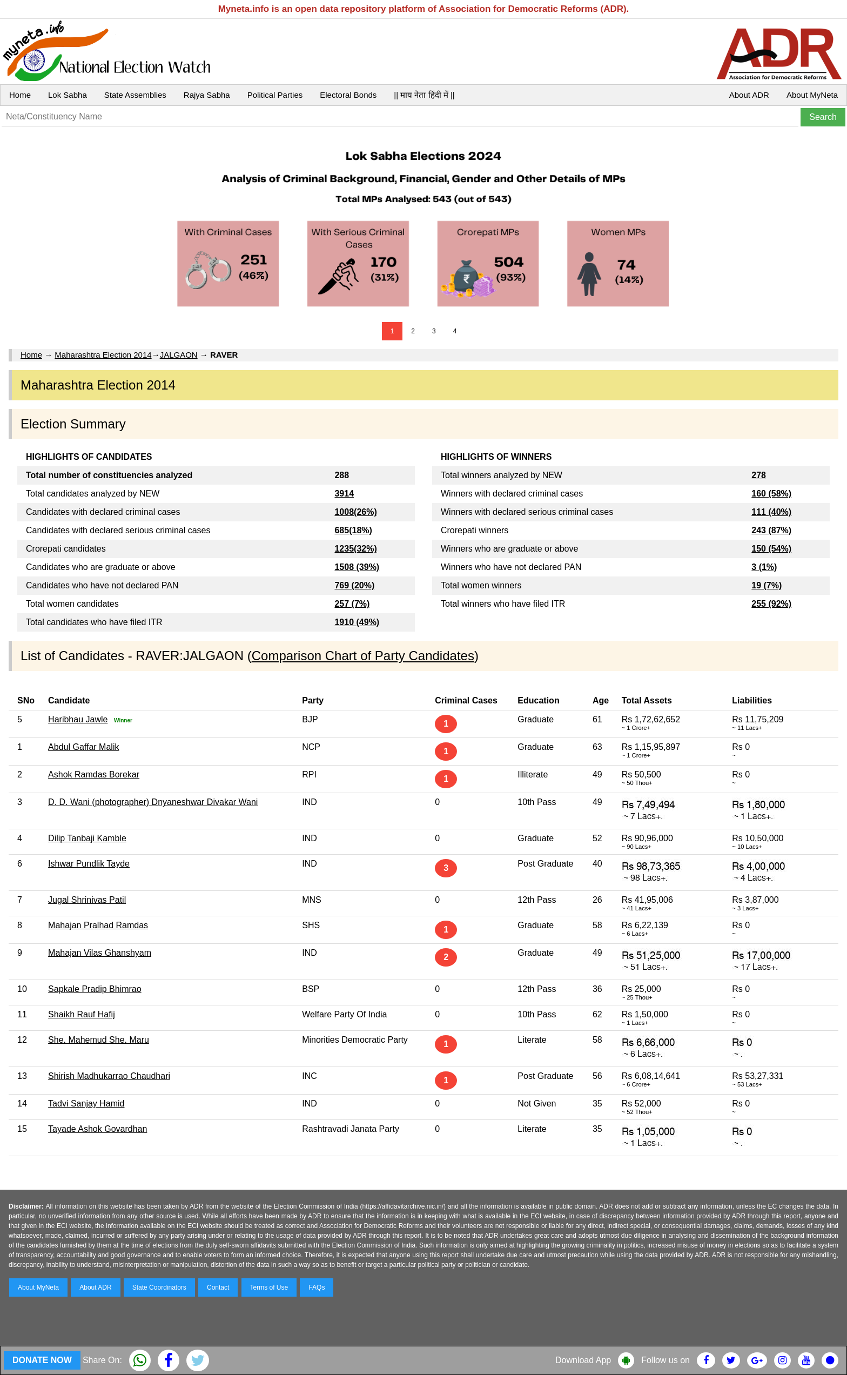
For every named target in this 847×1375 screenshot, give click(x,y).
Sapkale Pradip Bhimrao (95, 989)
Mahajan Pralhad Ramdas (98, 925)
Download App (583, 1360)
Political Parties (275, 94)
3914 (344, 493)
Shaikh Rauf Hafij (81, 1014)
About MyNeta (812, 94)
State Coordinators (159, 1287)
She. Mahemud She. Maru (98, 1039)
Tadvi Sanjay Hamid (86, 1103)
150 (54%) (771, 548)
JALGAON (179, 354)
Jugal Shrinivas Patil (87, 899)
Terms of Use (269, 1287)
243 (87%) (771, 530)
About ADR (749, 94)
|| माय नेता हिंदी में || (424, 94)
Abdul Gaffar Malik (83, 747)
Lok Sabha (67, 94)
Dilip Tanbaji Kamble (87, 838)
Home (20, 94)
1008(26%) (355, 512)
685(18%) (353, 530)
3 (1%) (764, 567)
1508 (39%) (356, 567)
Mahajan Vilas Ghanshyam (99, 952)
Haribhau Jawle (77, 719)
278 (758, 475)
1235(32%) (355, 548)
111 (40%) (771, 512)
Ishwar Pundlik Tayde (89, 863)
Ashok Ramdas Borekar (93, 774)
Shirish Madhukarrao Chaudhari (109, 1076)
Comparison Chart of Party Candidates (363, 655)
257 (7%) (351, 603)
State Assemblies (135, 94)
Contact (218, 1287)
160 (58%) (771, 493)
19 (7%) (766, 585)
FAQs (316, 1287)
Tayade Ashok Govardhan (97, 1128)
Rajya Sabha (207, 94)
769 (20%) (354, 585)
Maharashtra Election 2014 (103, 354)
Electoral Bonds (348, 94)
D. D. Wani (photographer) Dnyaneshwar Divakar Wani (153, 802)
